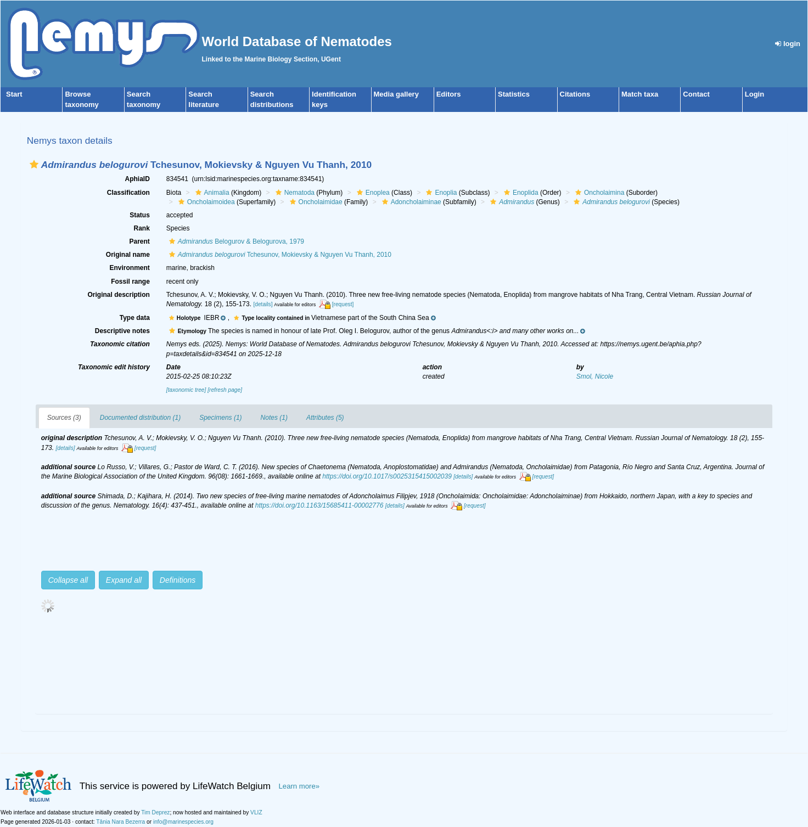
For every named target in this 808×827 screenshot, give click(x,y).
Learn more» (299, 786)
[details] (262, 304)
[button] (34, 164)
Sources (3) (64, 417)
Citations (575, 94)
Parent (139, 241)
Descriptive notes (122, 331)
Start (14, 94)
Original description (118, 295)
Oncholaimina (598, 192)
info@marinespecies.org (183, 822)
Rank (141, 228)
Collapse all (68, 580)
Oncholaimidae (315, 202)
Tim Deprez (155, 812)
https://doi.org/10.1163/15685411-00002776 (319, 505)
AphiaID (137, 179)
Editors (448, 94)
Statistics (514, 94)
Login (754, 94)
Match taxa (639, 94)
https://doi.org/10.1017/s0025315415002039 (387, 476)
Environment (129, 268)
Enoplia (440, 192)
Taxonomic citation (120, 344)
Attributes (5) (325, 417)
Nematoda (294, 192)
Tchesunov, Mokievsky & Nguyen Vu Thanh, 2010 (278, 254)
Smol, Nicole (594, 376)
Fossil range (130, 281)
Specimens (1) (220, 417)
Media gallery (396, 94)
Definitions (177, 580)
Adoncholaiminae (410, 202)
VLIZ (256, 812)
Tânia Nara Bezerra (120, 822)
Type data (135, 318)
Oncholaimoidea (205, 202)
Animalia (211, 192)
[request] (343, 304)
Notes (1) (274, 417)
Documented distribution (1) (140, 417)
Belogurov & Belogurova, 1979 (235, 241)
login (787, 44)
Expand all (124, 580)
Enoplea (372, 192)
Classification (128, 192)
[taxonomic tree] (186, 390)
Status (140, 215)
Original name (128, 254)
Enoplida (519, 192)
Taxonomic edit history (114, 367)
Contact (696, 94)
